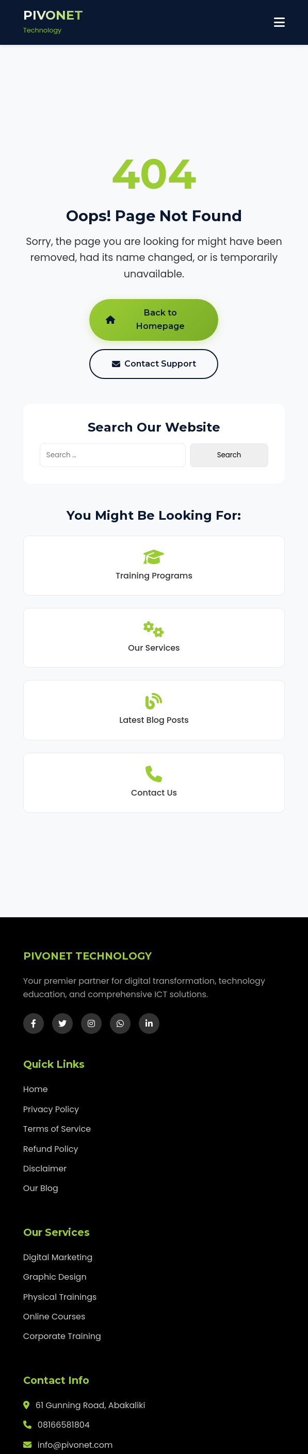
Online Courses (54, 1317)
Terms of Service (57, 1129)
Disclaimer (45, 1169)
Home (35, 1089)
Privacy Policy (51, 1109)
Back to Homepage (145, 319)
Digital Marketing (57, 1257)
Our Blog (40, 1188)
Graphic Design (55, 1277)
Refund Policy (50, 1149)
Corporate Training (62, 1336)
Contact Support (154, 364)
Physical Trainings (60, 1297)
